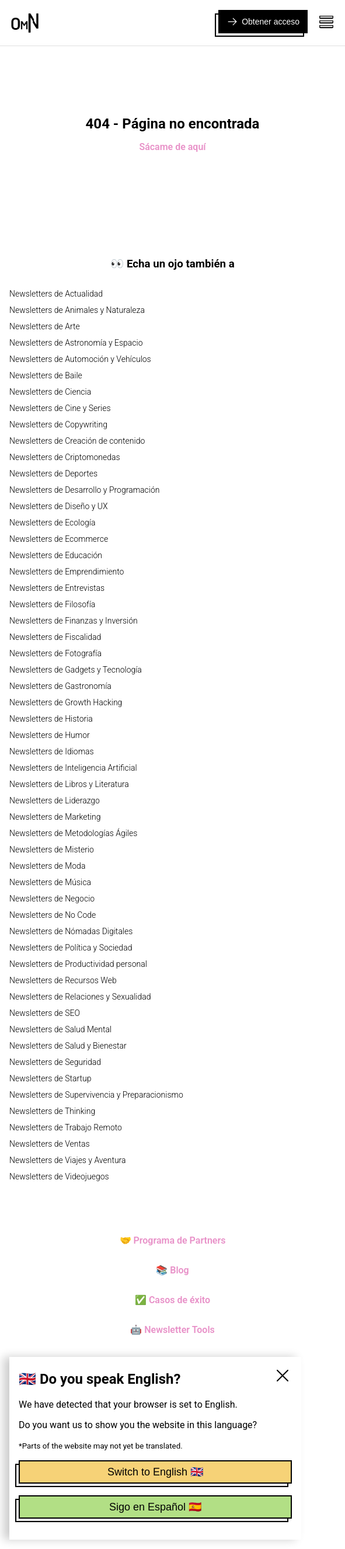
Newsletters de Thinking (52, 1111)
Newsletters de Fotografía (55, 653)
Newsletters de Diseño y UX (58, 506)
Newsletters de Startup (50, 1078)
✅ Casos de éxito (172, 1300)
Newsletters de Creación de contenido (77, 440)
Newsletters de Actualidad (56, 293)
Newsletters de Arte (44, 326)
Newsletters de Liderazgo (54, 800)
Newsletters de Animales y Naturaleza (77, 310)
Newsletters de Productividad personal (78, 964)
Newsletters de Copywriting (58, 424)
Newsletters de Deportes (53, 473)
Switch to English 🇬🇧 (155, 1472)
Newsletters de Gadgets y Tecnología (75, 669)
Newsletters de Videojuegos (59, 1176)
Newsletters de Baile (45, 375)
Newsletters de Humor (49, 735)
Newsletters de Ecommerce (58, 539)
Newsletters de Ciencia (50, 391)
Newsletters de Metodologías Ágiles (73, 833)
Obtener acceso (262, 21)
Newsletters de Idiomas (51, 751)
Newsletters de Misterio (51, 849)
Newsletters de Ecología (52, 522)
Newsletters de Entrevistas (56, 588)
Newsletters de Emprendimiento (66, 571)
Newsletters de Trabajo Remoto (65, 1127)
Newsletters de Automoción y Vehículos (80, 359)
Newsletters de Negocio (52, 898)
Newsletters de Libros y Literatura (69, 784)
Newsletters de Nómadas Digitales (71, 931)
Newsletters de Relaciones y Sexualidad (80, 996)
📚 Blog (172, 1270)
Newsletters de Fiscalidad (55, 637)
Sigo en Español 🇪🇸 (155, 1507)
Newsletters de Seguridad (55, 1062)
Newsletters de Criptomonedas (64, 457)
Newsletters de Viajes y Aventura (67, 1160)
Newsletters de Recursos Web (63, 980)
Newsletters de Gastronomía (60, 686)
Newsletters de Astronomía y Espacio (75, 342)
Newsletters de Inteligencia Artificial (73, 767)
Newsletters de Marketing (55, 817)
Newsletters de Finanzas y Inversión (73, 620)
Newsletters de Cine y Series (60, 408)
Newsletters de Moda (47, 866)
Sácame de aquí (172, 146)
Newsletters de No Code (52, 915)
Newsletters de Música (50, 882)
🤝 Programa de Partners (173, 1240)
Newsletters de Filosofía (52, 604)
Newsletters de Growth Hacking (65, 702)
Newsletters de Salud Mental (60, 1029)
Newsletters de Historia (51, 718)
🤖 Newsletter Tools (172, 1329)
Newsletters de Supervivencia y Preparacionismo (96, 1094)
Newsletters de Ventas (49, 1143)
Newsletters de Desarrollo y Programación (84, 490)
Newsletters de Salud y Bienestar (68, 1045)
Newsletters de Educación (55, 555)
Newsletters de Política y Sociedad (70, 947)
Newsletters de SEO (44, 1013)
